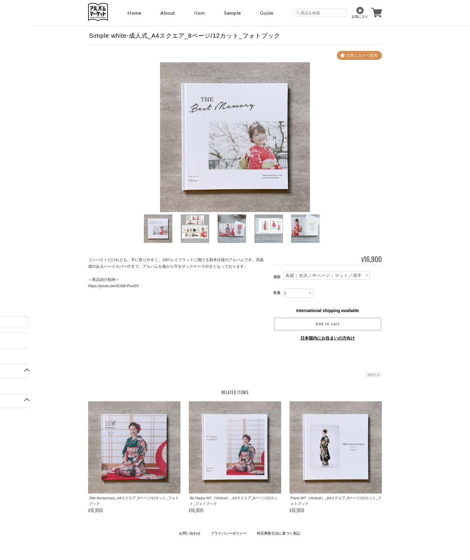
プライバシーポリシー (229, 533)
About (167, 13)
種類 (277, 277)
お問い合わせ (190, 533)
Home (134, 13)
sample (232, 13)
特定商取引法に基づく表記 (278, 533)
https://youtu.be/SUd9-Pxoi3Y (113, 286)
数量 (277, 293)
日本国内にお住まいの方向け (327, 338)
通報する (373, 374)
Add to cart (328, 324)
